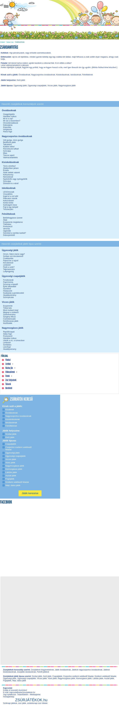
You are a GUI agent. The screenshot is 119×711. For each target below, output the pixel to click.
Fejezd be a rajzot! (10, 261)
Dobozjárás (8, 125)
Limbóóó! (7, 265)
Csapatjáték (57, 676)
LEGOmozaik (8, 192)
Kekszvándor (8, 201)
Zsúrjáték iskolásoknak (26, 672)
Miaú (5, 153)
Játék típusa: (7, 85)
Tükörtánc (7, 224)
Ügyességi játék (9, 678)
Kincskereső (8, 263)
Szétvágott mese (10, 205)
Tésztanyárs (8, 209)
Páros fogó (7, 132)
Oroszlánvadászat (10, 123)
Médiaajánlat (35, 694)
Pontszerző (7, 226)
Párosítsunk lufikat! (11, 149)
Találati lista (9, 42)
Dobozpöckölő (9, 235)
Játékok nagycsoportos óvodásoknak (87, 670)
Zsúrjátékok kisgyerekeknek (42, 670)
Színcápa (7, 151)
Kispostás (7, 127)
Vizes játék (52, 678)
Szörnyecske (8, 297)
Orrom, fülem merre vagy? (14, 254)
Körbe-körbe (8, 203)
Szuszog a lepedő (10, 284)
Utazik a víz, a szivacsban (13, 340)
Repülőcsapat (8, 332)
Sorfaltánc (7, 345)
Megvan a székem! (11, 312)
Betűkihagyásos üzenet (12, 218)
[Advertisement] (60, 599)
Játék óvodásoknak (63, 670)
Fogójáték (7, 681)
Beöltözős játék (9, 142)
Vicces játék (42, 678)
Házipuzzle (7, 291)
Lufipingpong (8, 271)
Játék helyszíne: (9, 80)
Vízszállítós (8, 194)
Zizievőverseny (9, 314)
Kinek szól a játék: (10, 74)
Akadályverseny (9, 295)
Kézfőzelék (7, 323)
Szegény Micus (9, 317)
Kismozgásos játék (84, 678)
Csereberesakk (9, 319)
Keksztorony (8, 175)
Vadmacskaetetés (10, 157)
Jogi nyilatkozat (9, 694)
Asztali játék (109, 678)
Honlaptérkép (8, 697)
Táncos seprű (8, 155)
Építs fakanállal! (9, 286)
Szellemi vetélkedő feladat (105, 676)
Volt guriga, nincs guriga (13, 140)
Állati (5, 220)
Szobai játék (37, 676)
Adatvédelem (22, 694)
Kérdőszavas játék (10, 321)
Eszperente (8, 306)
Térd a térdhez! (9, 166)
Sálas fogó (7, 334)
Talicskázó (7, 144)
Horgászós (7, 129)
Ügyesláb (7, 231)
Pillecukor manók (10, 198)
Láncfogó (7, 347)
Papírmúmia (8, 282)
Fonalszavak (8, 280)
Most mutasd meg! (10, 310)
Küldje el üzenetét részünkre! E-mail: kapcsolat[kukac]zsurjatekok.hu (19, 691)
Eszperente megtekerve (13, 222)
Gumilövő (7, 289)
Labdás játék (98, 678)
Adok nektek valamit (11, 172)
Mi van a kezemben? (11, 121)
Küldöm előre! (9, 147)
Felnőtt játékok (43, 672)
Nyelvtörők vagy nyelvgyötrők (15, 179)
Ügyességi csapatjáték (26, 678)
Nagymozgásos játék (66, 678)
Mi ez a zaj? (8, 119)
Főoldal (2, 42)
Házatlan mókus (9, 116)
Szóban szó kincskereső (13, 256)
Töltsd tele (7, 308)
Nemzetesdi (8, 177)
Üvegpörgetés (9, 114)
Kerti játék (47, 676)
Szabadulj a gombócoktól (13, 293)
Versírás (6, 229)
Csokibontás (8, 258)
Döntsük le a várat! (11, 183)
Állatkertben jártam (11, 168)
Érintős (6, 170)
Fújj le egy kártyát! (10, 207)
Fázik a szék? (8, 267)
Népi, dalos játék (19, 681)
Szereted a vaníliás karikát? (14, 233)
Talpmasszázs (9, 269)
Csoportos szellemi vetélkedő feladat (78, 676)
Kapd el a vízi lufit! (10, 196)
